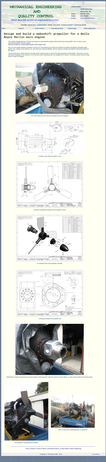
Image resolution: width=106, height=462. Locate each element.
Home (3, 28)
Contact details (72, 28)
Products (21, 28)
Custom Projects (39, 28)
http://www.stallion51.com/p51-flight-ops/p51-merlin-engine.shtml (27, 44)
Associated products (57, 28)
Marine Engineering (89, 28)
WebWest (97, 454)
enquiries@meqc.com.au (87, 18)
